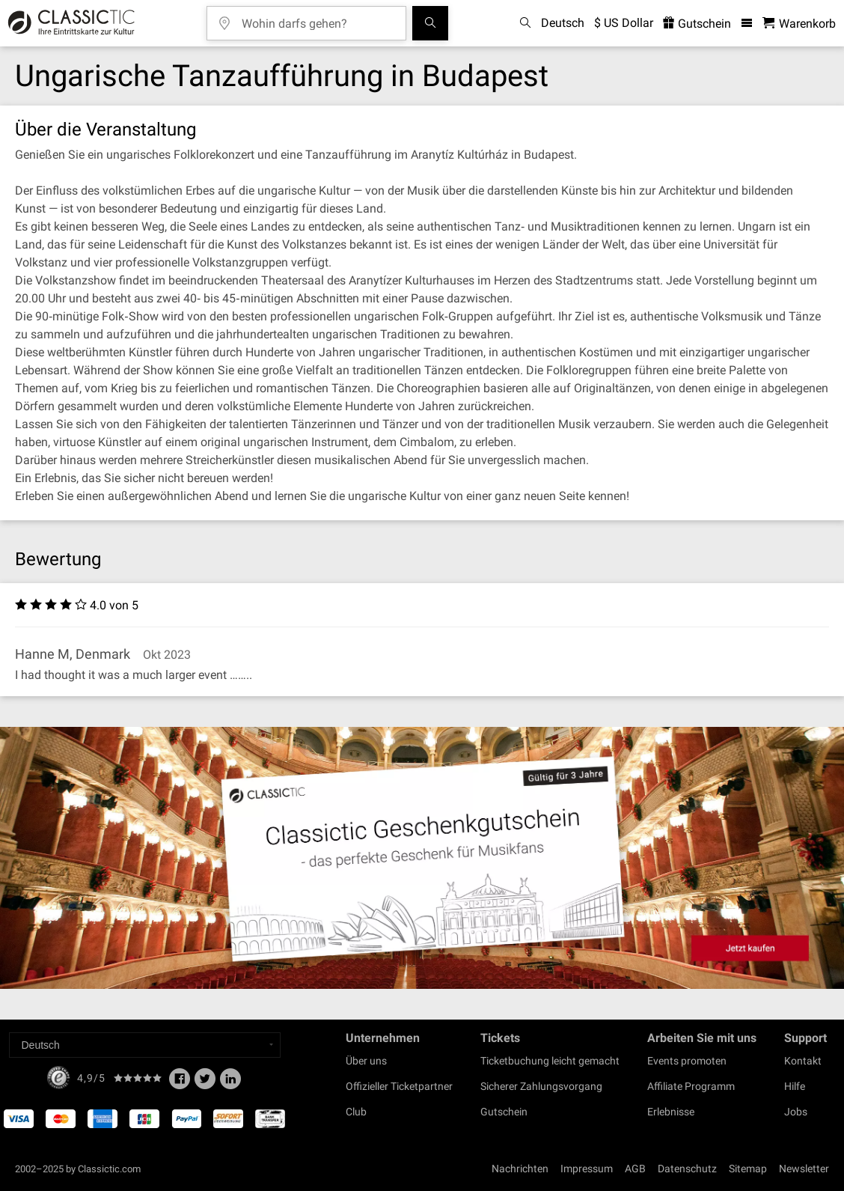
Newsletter (804, 1169)
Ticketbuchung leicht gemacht (550, 1061)
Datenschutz (687, 1169)
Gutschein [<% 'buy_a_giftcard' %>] (697, 23)
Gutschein (504, 1112)
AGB (635, 1169)
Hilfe (794, 1086)
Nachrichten (520, 1169)
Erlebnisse (670, 1112)
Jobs (795, 1112)
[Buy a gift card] (422, 858)
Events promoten (687, 1061)
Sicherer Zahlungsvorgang (541, 1086)
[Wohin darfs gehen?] (317, 18)
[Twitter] (205, 1083)
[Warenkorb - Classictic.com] (799, 23)
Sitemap (748, 1169)
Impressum (586, 1169)
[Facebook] (179, 1083)
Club (356, 1112)
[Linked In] (230, 1083)
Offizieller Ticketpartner (399, 1086)
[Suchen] (430, 23)
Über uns (366, 1061)
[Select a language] (145, 1045)
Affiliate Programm (691, 1086)
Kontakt (803, 1061)
